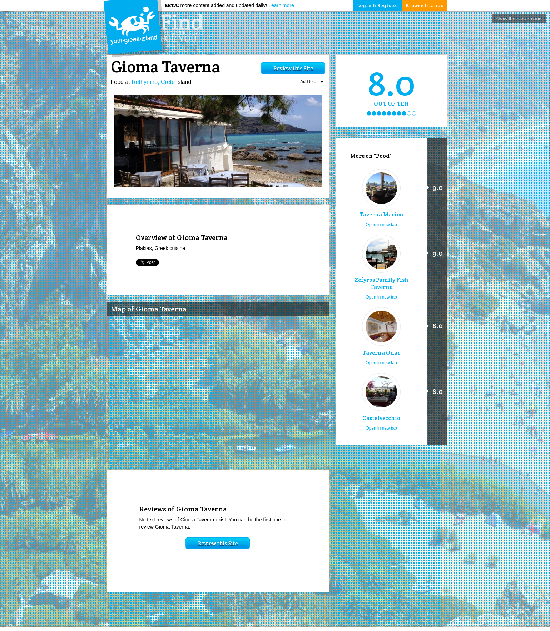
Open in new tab (381, 224)
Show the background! (519, 18)
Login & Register (377, 5)
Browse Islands (424, 5)
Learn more (281, 5)
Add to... (311, 81)
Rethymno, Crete (153, 82)
